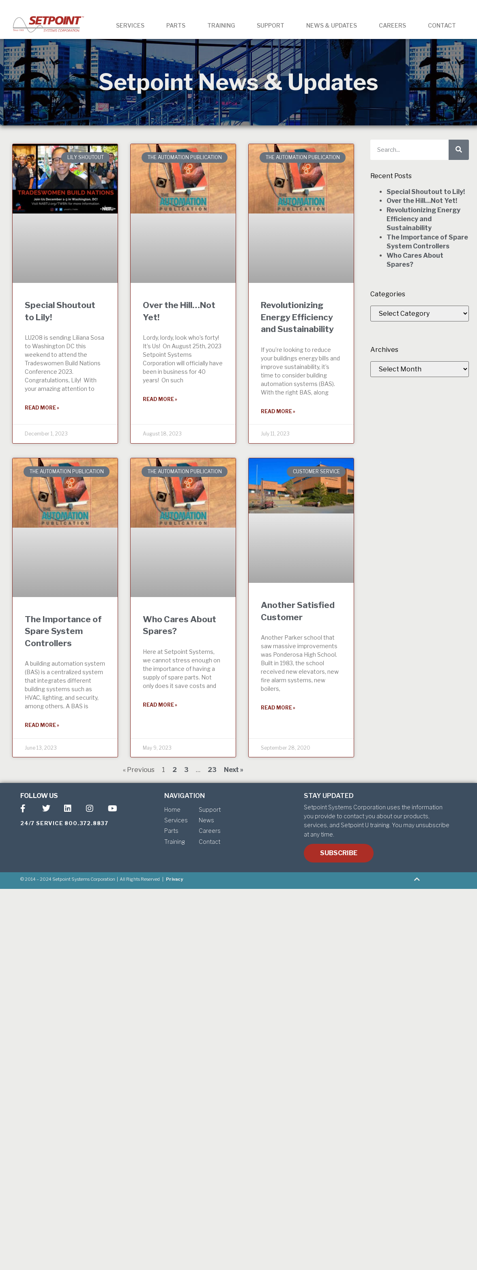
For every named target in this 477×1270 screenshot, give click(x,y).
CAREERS (392, 25)
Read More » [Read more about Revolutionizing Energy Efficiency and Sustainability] (278, 411)
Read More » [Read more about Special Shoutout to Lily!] (42, 408)
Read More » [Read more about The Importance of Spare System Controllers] (42, 725)
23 (212, 770)
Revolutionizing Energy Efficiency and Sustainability (297, 317)
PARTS (175, 25)
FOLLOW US (39, 796)
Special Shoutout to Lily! (426, 192)
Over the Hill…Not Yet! (422, 201)
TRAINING (221, 25)
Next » (233, 770)
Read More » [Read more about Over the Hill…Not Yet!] (160, 399)
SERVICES (130, 25)
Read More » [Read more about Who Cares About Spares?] (160, 705)
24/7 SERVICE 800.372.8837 (64, 823)
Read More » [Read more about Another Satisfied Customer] (278, 708)
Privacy (174, 879)
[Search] (459, 150)
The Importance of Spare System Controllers (63, 631)
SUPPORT (270, 25)
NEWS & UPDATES (331, 25)
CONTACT (442, 25)
